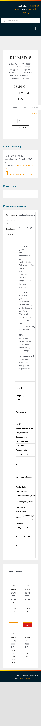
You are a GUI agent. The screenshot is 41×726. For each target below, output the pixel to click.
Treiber (14, 108)
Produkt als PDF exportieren (19, 174)
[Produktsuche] (20, 20)
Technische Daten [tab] (9, 222)
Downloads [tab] (9, 229)
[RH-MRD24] (13, 576)
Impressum (24, 675)
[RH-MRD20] (13, 624)
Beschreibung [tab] (9, 215)
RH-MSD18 (19, 165)
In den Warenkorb (20, 127)
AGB (18, 675)
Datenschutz (34, 675)
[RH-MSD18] (27, 576)
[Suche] (4, 20)
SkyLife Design (25, 678)
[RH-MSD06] (27, 624)
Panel (27, 165)
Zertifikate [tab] (9, 234)
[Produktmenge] (19, 121)
